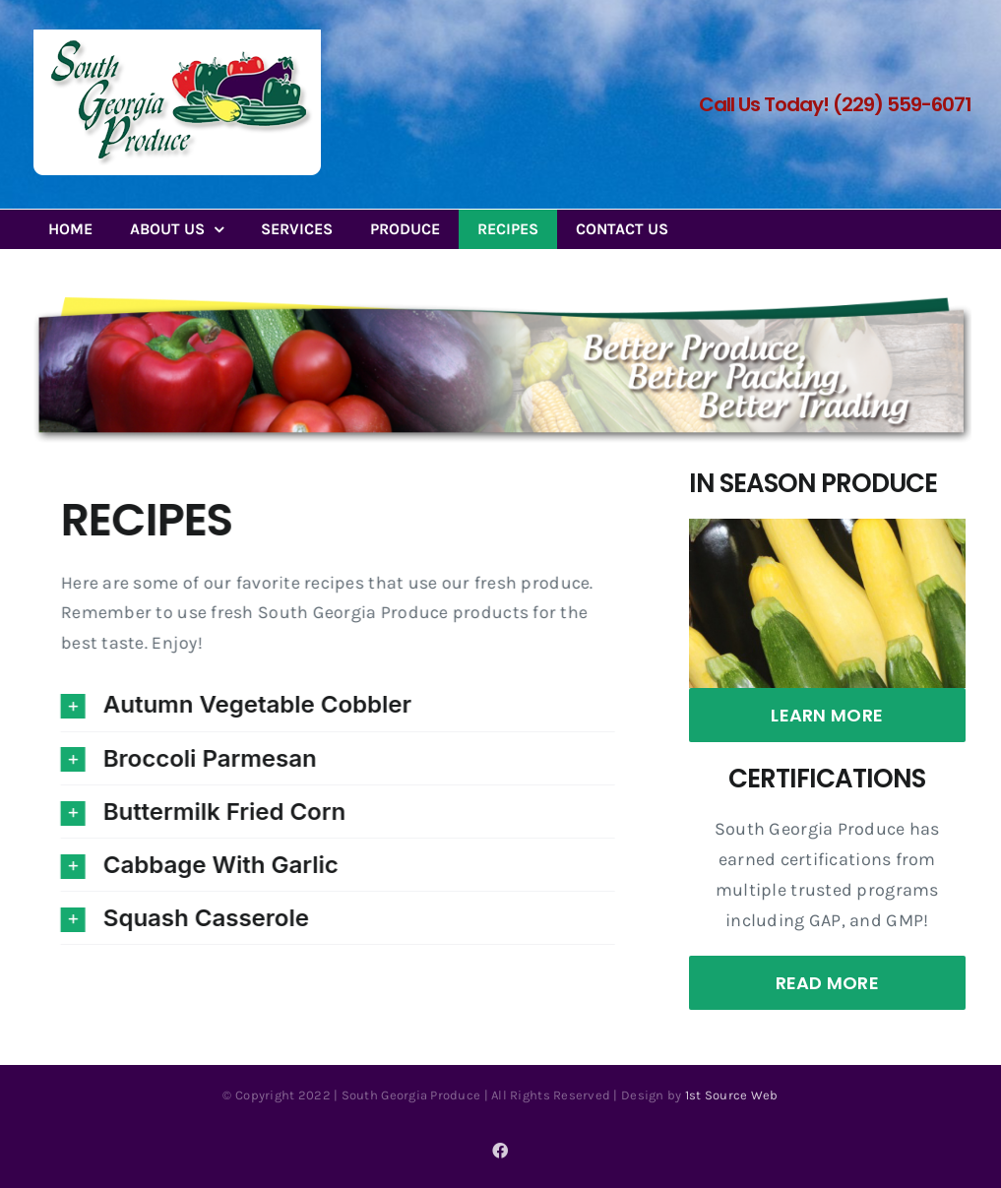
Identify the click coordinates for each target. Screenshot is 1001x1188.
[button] (339, 704)
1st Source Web (732, 1095)
